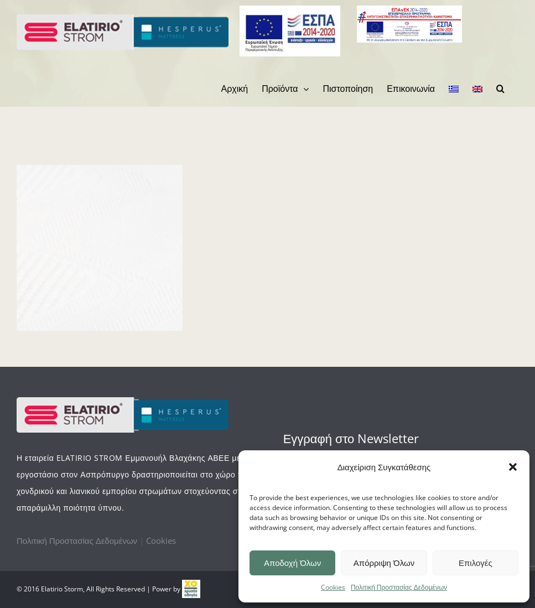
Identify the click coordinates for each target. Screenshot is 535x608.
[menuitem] (234, 88)
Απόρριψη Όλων (384, 563)
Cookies (333, 587)
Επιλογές (475, 563)
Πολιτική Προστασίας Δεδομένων (399, 587)
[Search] (500, 88)
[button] (512, 466)
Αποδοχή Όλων (292, 563)
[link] (191, 589)
